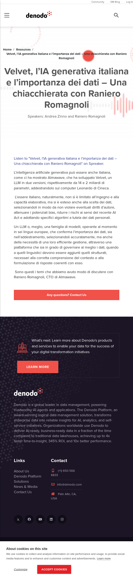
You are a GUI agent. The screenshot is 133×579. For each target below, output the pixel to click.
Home (7, 49)
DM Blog (115, 2)
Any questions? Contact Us (66, 294)
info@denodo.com (66, 484)
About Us (21, 471)
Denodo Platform (27, 476)
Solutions (21, 481)
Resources (23, 49)
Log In (129, 2)
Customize (21, 569)
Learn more (37, 366)
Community (97, 2)
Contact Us (23, 492)
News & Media (25, 486)
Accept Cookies (54, 569)
